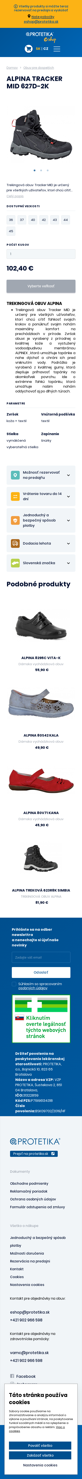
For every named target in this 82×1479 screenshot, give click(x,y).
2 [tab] (41, 170)
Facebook (23, 1376)
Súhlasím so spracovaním (40, 986)
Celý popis (15, 196)
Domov (12, 68)
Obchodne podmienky (29, 1183)
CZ (45, 49)
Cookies (17, 1277)
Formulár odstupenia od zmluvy (37, 1207)
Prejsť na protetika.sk (33, 1153)
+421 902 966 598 (26, 1320)
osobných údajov (32, 988)
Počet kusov (18, 245)
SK (38, 49)
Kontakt (17, 1269)
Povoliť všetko (40, 1445)
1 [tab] (34, 170)
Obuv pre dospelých (38, 68)
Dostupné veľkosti (23, 206)
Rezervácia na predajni (30, 1261)
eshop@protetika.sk (41, 21)
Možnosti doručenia (27, 1253)
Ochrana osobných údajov (33, 1199)
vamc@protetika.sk (29, 1352)
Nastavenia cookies (27, 1284)
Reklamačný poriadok (28, 1191)
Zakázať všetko (40, 1455)
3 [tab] (47, 170)
